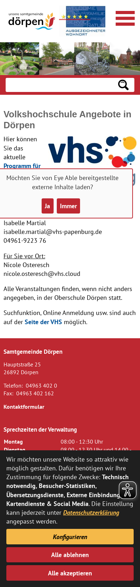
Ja (47, 206)
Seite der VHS (43, 322)
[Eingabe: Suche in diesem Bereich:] (59, 85)
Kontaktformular (24, 406)
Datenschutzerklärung (91, 512)
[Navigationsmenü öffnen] (124, 17)
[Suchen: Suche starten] (123, 85)
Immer (68, 206)
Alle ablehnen (70, 555)
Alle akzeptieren (70, 573)
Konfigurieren (70, 537)
